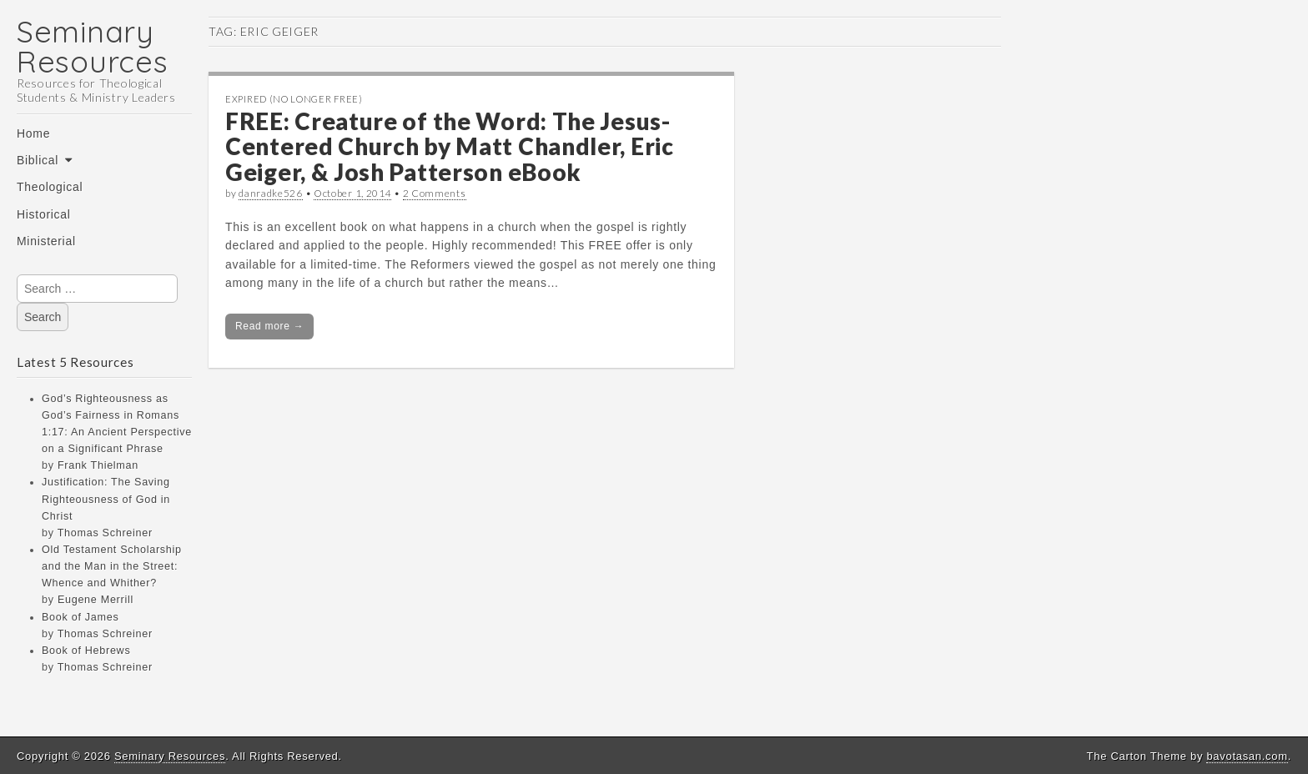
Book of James (80, 617)
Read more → (269, 326)
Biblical (37, 160)
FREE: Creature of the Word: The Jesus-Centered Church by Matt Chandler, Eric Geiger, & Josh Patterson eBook (449, 147)
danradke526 (271, 193)
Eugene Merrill (95, 600)
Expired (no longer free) (294, 98)
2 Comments (434, 193)
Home (33, 133)
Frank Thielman (98, 465)
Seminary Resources (92, 46)
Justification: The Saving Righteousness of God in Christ (106, 498)
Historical (44, 214)
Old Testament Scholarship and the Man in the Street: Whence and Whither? (112, 566)
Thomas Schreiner (105, 533)
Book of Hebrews (86, 650)
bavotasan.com (1246, 756)
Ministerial (46, 241)
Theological (50, 187)
